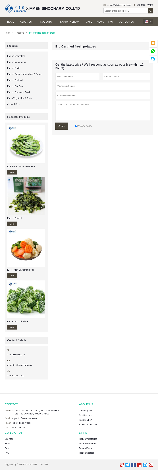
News (100, 21)
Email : (8, 418)
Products (45, 21)
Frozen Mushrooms (16, 62)
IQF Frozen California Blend (20, 270)
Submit (61, 126)
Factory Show (69, 21)
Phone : (8, 423)
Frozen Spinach (14, 218)
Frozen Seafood (15, 80)
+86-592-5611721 (15, 375)
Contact (11, 404)
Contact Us (126, 21)
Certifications (85, 415)
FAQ (110, 21)
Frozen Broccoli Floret (17, 321)
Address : (9, 410)
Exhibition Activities (88, 424)
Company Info (85, 410)
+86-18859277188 (145, 5)
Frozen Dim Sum (15, 86)
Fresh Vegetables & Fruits (19, 98)
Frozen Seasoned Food (18, 92)
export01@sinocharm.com (119, 5)
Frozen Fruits (13, 68)
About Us (26, 21)
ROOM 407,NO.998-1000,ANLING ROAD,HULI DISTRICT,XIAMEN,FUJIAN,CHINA (37, 412)
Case (89, 21)
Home (10, 21)
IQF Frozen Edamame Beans (21, 166)
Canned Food (13, 104)
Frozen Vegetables (16, 56)
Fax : (7, 427)
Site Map (9, 439)
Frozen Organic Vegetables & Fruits (24, 74)
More (12, 172)
